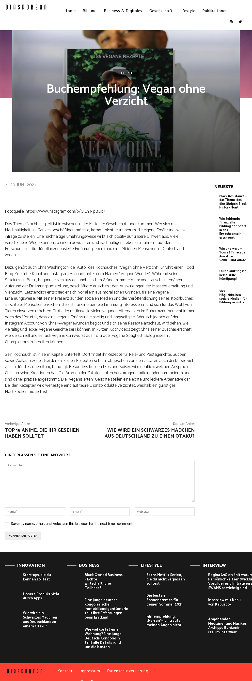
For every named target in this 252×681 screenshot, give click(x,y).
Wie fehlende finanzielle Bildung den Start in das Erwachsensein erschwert (232, 224)
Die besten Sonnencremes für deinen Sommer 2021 (162, 599)
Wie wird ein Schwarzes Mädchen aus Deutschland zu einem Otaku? (150, 433)
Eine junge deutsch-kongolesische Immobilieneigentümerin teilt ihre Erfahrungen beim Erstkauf (104, 603)
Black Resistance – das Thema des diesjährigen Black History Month (232, 201)
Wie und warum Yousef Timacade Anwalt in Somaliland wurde (231, 248)
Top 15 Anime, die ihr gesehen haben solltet (42, 433)
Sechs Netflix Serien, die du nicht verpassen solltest (165, 579)
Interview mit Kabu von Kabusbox (226, 601)
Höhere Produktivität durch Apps (39, 596)
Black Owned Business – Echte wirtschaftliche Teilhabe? (103, 579)
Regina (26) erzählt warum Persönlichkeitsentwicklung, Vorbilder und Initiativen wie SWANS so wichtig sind (230, 581)
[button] (238, 11)
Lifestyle (126, 73)
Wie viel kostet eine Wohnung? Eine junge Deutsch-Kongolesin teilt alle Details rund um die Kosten (104, 631)
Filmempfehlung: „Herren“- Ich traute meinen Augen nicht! (162, 619)
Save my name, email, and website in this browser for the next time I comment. (72, 524)
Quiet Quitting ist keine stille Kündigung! (232, 268)
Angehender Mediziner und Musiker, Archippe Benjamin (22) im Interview (225, 624)
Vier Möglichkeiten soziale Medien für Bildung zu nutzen (232, 288)
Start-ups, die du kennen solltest (42, 577)
